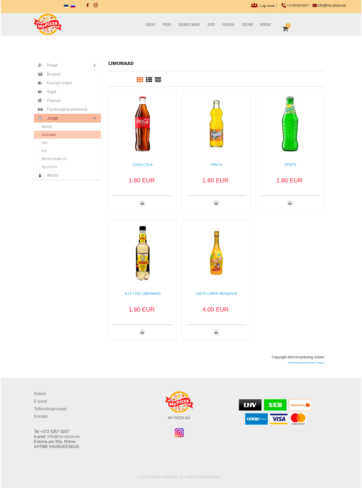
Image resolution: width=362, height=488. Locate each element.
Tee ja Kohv (49, 167)
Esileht (150, 24)
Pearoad (228, 24)
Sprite (290, 164)
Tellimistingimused (50, 409)
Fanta (216, 164)
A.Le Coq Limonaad (143, 293)
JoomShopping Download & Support (306, 362)
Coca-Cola (142, 164)
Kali (44, 151)
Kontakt (265, 24)
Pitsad (167, 24)
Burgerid (53, 74)
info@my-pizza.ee (332, 5)
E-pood (40, 401)
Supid (211, 24)
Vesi (44, 143)
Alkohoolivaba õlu (54, 159)
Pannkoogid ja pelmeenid (67, 109)
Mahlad (46, 127)
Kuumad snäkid (189, 24)
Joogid (52, 118)
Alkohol (53, 175)
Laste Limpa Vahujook (216, 293)
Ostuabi (247, 24)
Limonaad (48, 135)
